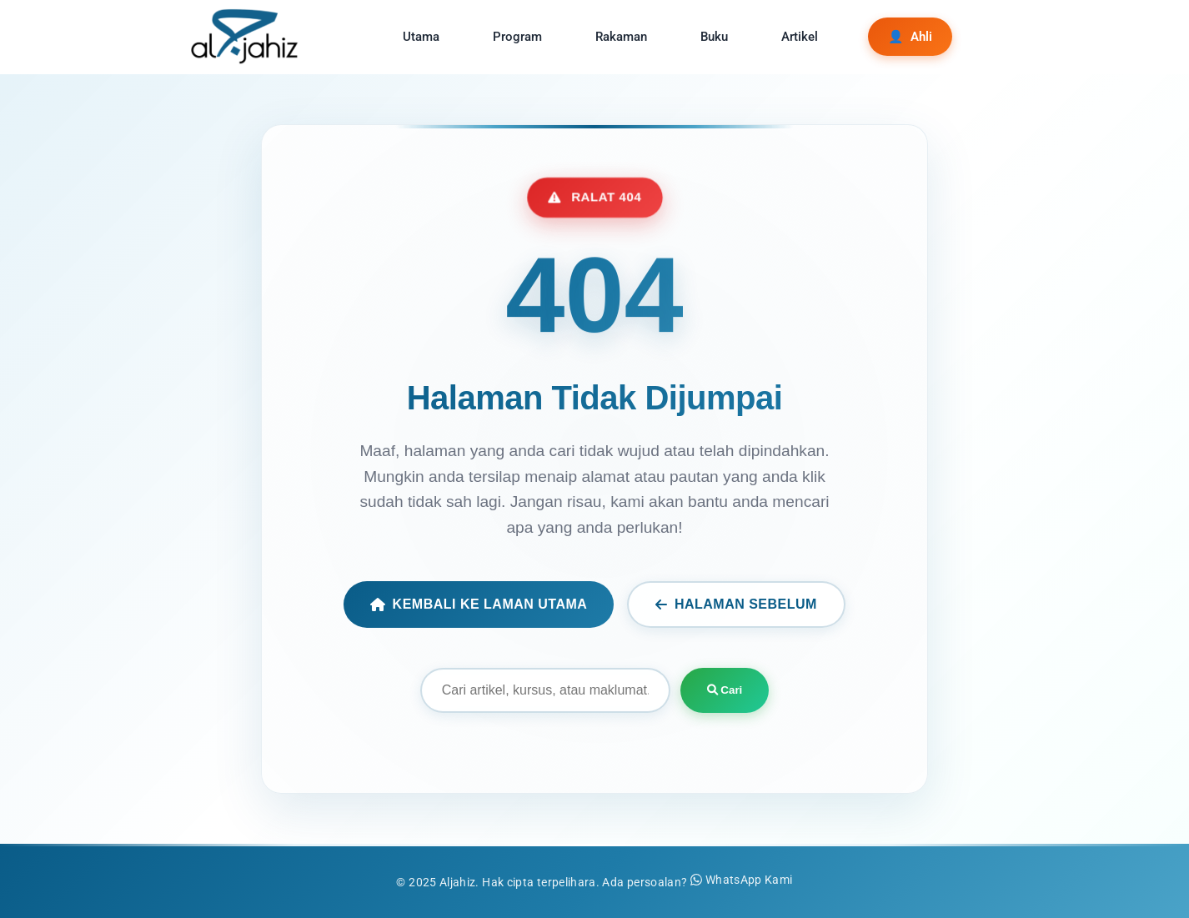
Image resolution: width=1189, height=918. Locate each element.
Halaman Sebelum (736, 604)
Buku (714, 36)
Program (517, 36)
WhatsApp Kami (741, 880)
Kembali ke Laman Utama (478, 604)
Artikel (799, 36)
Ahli (910, 37)
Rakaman (621, 36)
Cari (725, 690)
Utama (421, 36)
